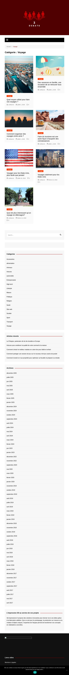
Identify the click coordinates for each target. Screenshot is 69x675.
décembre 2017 (12, 573)
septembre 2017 (12, 586)
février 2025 (10, 398)
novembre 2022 (12, 461)
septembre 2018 (12, 536)
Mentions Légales (10, 662)
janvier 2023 (10, 452)
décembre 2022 (12, 456)
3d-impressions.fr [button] (12, 618)
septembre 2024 (12, 419)
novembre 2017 (12, 577)
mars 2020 (10, 473)
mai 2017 (9, 598)
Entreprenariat (11, 280)
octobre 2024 (11, 415)
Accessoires (10, 259)
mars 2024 (10, 440)
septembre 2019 (12, 494)
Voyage (9, 96)
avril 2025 (10, 390)
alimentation (10, 263)
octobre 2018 (11, 532)
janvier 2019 (10, 519)
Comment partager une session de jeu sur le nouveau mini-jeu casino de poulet (32, 354)
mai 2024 (9, 431)
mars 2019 (10, 511)
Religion (9, 301)
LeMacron (10, 104)
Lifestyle (9, 288)
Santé (8, 305)
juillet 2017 (10, 594)
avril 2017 (10, 603)
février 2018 (10, 565)
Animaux (9, 267)
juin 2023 (9, 448)
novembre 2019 (12, 486)
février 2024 (10, 444)
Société (9, 313)
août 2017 (10, 590)
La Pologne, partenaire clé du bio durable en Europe (23, 341)
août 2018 (10, 540)
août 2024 (10, 423)
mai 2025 (9, 385)
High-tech (10, 284)
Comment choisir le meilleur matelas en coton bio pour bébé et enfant (29, 349)
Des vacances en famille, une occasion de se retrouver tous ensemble (49, 84)
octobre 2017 (11, 582)
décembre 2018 (12, 523)
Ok (35, 672)
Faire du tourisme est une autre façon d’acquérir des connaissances (48, 139)
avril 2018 (10, 557)
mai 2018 (9, 552)
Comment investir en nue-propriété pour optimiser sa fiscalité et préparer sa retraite (33, 358)
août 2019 (10, 498)
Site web (9, 309)
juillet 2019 (10, 502)
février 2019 (10, 515)
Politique (9, 297)
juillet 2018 (10, 544)
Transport (10, 322)
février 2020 (10, 477)
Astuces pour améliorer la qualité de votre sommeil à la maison (27, 345)
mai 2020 (9, 469)
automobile (10, 276)
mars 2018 (10, 561)
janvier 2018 (10, 569)
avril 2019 (10, 507)
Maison (9, 292)
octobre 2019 (11, 490)
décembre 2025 (12, 373)
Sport (8, 317)
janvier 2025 (10, 402)
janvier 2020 (10, 481)
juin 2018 (9, 548)
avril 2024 (10, 436)
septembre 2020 (12, 465)
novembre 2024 (12, 410)
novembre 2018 (12, 527)
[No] (67, 670)
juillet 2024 (10, 427)
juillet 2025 (10, 377)
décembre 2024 (12, 406)
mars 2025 (10, 394)
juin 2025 (9, 381)
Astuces (9, 271)
